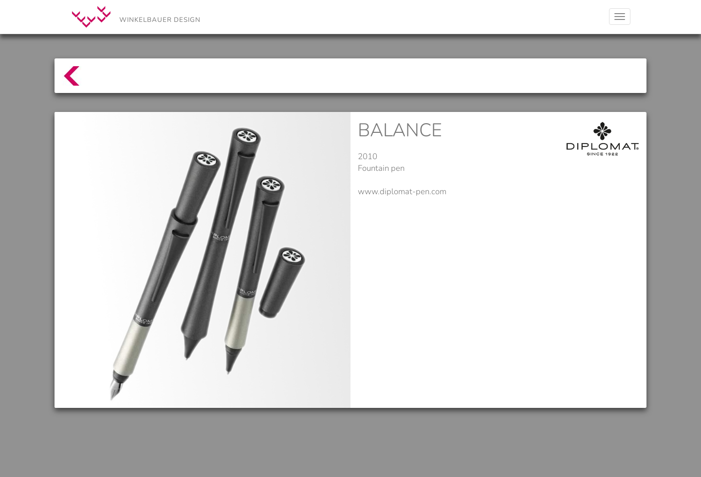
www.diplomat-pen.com (402, 191)
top (66, 80)
